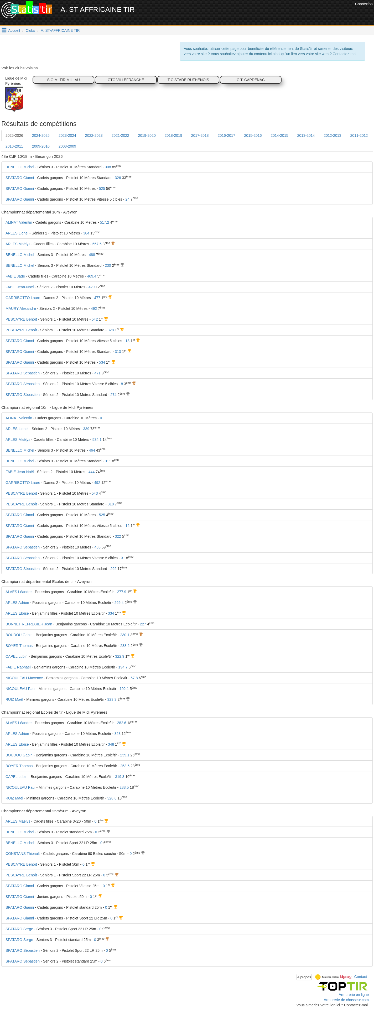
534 (102, 362)
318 (111, 504)
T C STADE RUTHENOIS (188, 80)
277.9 (121, 592)
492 (94, 308)
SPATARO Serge (19, 929)
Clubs (30, 30)
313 (118, 351)
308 (108, 167)
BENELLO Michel (20, 167)
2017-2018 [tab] (200, 135)
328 (111, 330)
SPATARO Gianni (20, 178)
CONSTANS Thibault (23, 853)
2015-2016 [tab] (253, 135)
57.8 (134, 678)
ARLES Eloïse (17, 613)
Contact (360, 977)
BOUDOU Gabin (19, 635)
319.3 (119, 777)
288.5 (124, 787)
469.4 (91, 276)
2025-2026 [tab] (14, 135)
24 (128, 199)
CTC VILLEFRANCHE (126, 80)
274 (113, 395)
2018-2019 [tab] (173, 135)
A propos (304, 977)
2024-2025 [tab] (41, 135)
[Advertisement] (258, 13)
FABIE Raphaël (18, 667)
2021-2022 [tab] (120, 135)
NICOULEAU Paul (20, 689)
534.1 (97, 439)
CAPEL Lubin (17, 656)
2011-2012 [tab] (359, 135)
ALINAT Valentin (19, 222)
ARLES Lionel (17, 233)
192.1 (124, 689)
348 (111, 744)
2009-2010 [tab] (41, 146)
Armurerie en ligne (354, 994)
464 (92, 450)
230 (108, 265)
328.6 (111, 798)
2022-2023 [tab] (94, 135)
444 (92, 472)
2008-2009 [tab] (67, 146)
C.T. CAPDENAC (251, 80)
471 (97, 373)
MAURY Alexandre (21, 308)
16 (128, 526)
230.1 (124, 635)
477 (97, 298)
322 (118, 536)
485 (97, 547)
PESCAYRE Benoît (21, 319)
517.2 (104, 222)
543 (95, 493)
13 (128, 341)
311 (108, 461)
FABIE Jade (15, 276)
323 (118, 733)
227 (143, 624)
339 (86, 429)
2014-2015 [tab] (279, 135)
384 (86, 233)
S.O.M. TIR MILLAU (63, 80)
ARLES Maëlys (18, 244)
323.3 (111, 699)
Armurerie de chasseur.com (346, 1000)
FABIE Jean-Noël (20, 287)
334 (111, 613)
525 (102, 188)
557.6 (97, 244)
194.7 (123, 667)
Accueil (14, 30)
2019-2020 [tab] (147, 135)
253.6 (124, 766)
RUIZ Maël (14, 699)
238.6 (124, 646)
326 (118, 178)
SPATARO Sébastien (23, 373)
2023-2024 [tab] (67, 135)
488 (92, 255)
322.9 (119, 656)
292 (113, 569)
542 (95, 319)
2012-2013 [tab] (332, 135)
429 (92, 287)
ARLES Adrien (17, 602)
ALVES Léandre (19, 592)
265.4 (119, 602)
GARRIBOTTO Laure (23, 298)
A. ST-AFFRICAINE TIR (60, 30)
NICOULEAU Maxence (24, 678)
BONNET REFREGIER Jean (29, 624)
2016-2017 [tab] (226, 135)
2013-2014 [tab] (306, 135)
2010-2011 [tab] (14, 146)
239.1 (124, 755)
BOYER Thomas (19, 646)
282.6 (121, 723)
